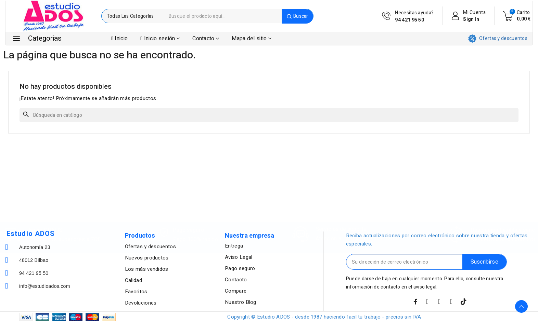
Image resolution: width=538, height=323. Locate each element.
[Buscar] (269, 115)
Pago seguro (188, 200)
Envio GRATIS (45, 200)
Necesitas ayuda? (414, 16)
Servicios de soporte (341, 199)
